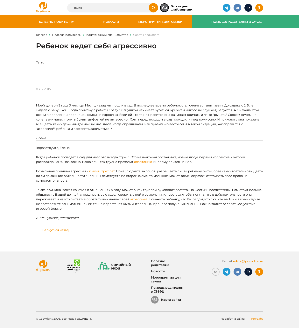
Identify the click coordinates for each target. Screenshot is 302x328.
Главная (41, 35)
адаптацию (143, 162)
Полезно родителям (56, 22)
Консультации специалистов (107, 35)
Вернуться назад (55, 230)
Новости (111, 22)
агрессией (138, 199)
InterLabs (256, 318)
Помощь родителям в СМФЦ (236, 22)
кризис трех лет (102, 171)
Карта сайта (166, 300)
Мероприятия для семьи (160, 22)
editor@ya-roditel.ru (248, 261)
